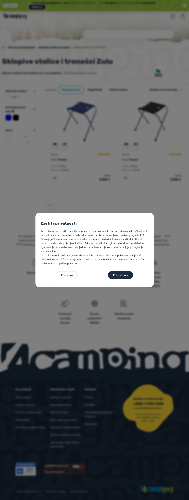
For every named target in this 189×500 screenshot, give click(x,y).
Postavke (67, 275)
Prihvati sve (120, 275)
